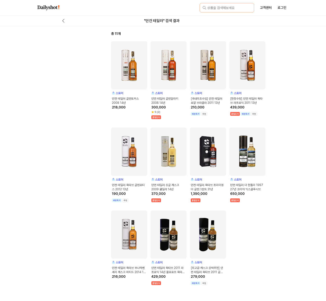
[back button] (63, 21)
